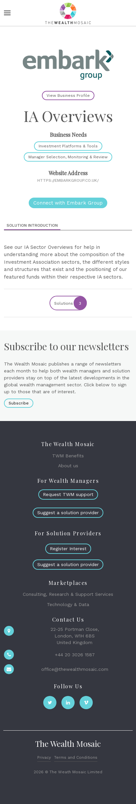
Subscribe (19, 403)
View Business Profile (68, 95)
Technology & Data (68, 604)
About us (68, 465)
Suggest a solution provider (68, 512)
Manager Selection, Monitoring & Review (68, 157)
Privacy (44, 757)
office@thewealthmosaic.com (74, 669)
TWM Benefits (68, 455)
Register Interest (68, 548)
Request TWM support (68, 494)
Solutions (70, 303)
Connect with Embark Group (68, 203)
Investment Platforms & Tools (68, 146)
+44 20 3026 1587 (75, 654)
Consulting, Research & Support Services (68, 594)
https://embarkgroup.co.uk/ (68, 180)
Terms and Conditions (75, 757)
